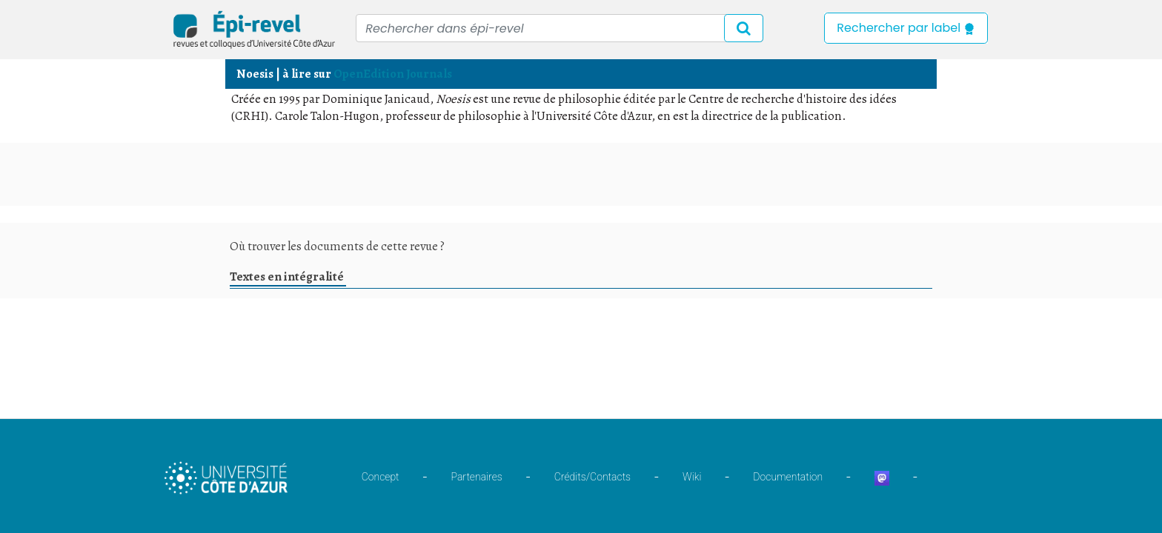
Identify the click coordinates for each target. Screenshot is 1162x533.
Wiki (692, 477)
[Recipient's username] (559, 28)
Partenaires (476, 477)
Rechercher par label (906, 27)
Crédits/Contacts (592, 477)
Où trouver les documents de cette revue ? (337, 246)
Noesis (254, 73)
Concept (380, 477)
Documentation (788, 477)
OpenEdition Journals (392, 73)
